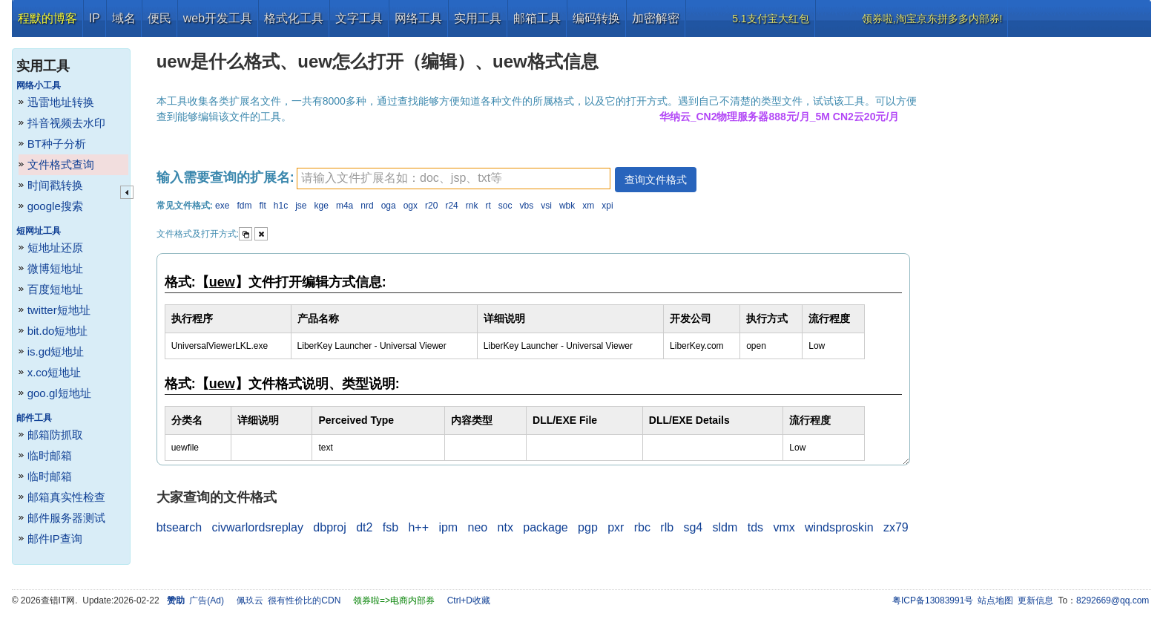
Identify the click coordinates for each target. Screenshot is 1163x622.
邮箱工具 (537, 18)
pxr (615, 527)
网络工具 (418, 18)
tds (755, 527)
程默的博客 (47, 18)
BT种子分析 (56, 143)
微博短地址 (55, 268)
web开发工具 (217, 18)
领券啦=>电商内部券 (394, 600)
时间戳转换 (55, 185)
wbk (567, 205)
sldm (725, 527)
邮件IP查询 (54, 538)
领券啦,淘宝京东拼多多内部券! (932, 18)
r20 (431, 205)
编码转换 (596, 18)
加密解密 (655, 18)
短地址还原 (55, 247)
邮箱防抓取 (55, 434)
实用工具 (477, 18)
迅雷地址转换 (60, 102)
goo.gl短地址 (59, 393)
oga (388, 205)
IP (94, 18)
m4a (344, 205)
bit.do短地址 (57, 330)
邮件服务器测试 (66, 517)
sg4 (692, 527)
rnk (472, 205)
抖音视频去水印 (66, 123)
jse (300, 205)
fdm (244, 205)
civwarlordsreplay (257, 527)
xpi (607, 205)
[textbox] (453, 178)
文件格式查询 (60, 164)
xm (588, 205)
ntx (505, 527)
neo (478, 527)
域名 (124, 18)
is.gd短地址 (56, 351)
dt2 (364, 527)
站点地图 (995, 600)
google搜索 (55, 206)
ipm (448, 527)
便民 (159, 18)
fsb (390, 527)
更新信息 (1035, 600)
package (545, 527)
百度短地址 (55, 289)
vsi (546, 205)
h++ (418, 527)
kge (321, 205)
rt (487, 205)
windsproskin (839, 527)
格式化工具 (293, 18)
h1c (281, 205)
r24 (451, 205)
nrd (366, 205)
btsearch (179, 527)
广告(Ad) (206, 600)
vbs (527, 205)
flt (262, 205)
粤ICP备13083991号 (932, 600)
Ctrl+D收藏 (468, 600)
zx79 (896, 527)
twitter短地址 (58, 310)
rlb (666, 527)
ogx (410, 205)
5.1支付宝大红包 (770, 18)
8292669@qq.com (1112, 600)
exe (222, 205)
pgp (588, 527)
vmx (783, 527)
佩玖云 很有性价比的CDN (289, 600)
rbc (642, 527)
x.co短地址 (54, 372)
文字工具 (359, 18)
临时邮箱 (49, 455)
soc (505, 205)
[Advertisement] (1040, 259)
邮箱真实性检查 (66, 497)
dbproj (329, 527)
